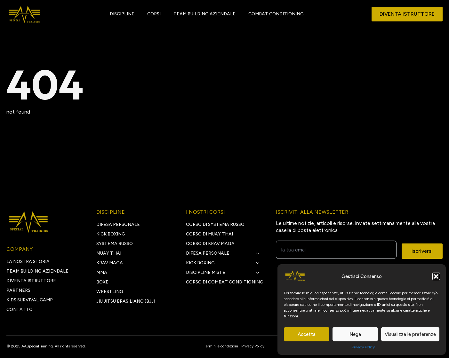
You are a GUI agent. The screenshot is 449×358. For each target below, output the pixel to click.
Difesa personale (207, 253)
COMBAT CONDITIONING (276, 14)
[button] (436, 276)
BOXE (102, 282)
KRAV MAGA (109, 263)
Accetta (307, 334)
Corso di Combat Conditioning (224, 282)
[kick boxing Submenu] (259, 263)
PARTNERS (18, 290)
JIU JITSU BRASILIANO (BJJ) (125, 301)
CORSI (154, 14)
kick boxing (200, 263)
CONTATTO (19, 309)
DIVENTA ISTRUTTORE (31, 280)
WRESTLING (109, 291)
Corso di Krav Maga (210, 243)
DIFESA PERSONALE (118, 224)
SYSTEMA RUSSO (114, 243)
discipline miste (205, 272)
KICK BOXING (110, 234)
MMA (101, 272)
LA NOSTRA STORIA (28, 261)
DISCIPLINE (122, 14)
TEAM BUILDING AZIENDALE (204, 14)
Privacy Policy (363, 347)
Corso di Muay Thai (209, 234)
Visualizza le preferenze (410, 334)
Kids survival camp (29, 300)
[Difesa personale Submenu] (259, 253)
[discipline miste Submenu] (259, 272)
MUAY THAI (108, 253)
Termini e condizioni (221, 346)
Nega (355, 334)
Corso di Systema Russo (215, 224)
